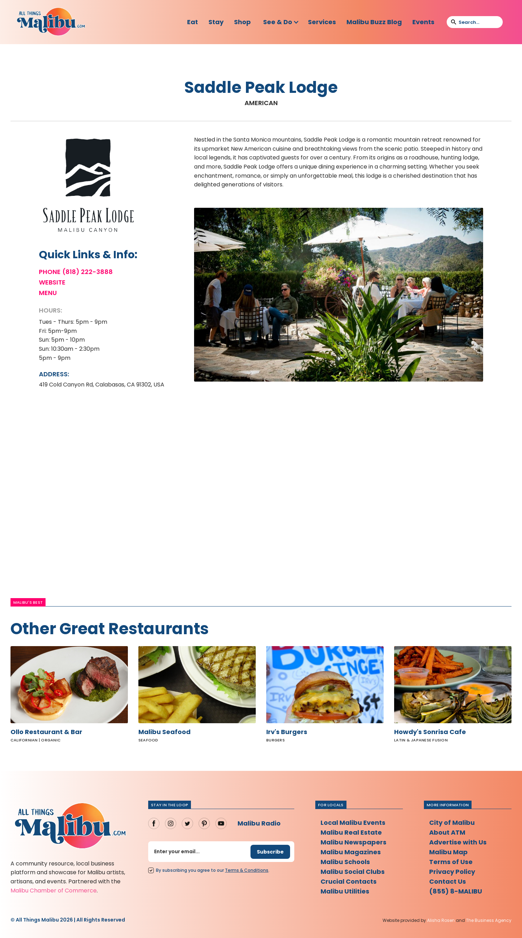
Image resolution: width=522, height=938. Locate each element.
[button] (281, 22)
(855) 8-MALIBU (455, 891)
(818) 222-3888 (87, 271)
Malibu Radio (259, 823)
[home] (51, 22)
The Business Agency (488, 920)
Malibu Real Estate (351, 832)
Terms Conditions (246, 870)
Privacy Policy (452, 871)
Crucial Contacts (349, 881)
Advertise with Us (458, 842)
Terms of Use (451, 861)
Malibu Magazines (351, 852)
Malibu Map (448, 852)
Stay (216, 22)
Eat (192, 22)
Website (52, 282)
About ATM (447, 832)
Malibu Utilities (345, 891)
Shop (242, 22)
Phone (50, 271)
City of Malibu (452, 822)
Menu (48, 292)
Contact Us (447, 881)
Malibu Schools (345, 861)
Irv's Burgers (286, 732)
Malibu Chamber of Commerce (54, 890)
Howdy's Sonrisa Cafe (430, 732)
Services (322, 22)
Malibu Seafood (164, 732)
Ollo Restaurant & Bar (46, 732)
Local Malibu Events (353, 822)
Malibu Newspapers (353, 842)
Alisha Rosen (441, 920)
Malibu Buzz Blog (374, 22)
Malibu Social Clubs (353, 871)
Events (423, 22)
